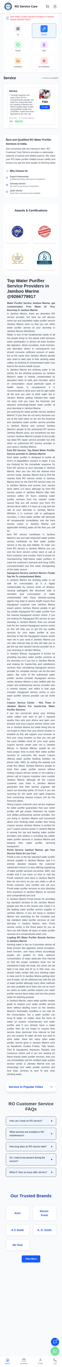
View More (31, 1259)
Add (44, 107)
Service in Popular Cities (31, 1087)
